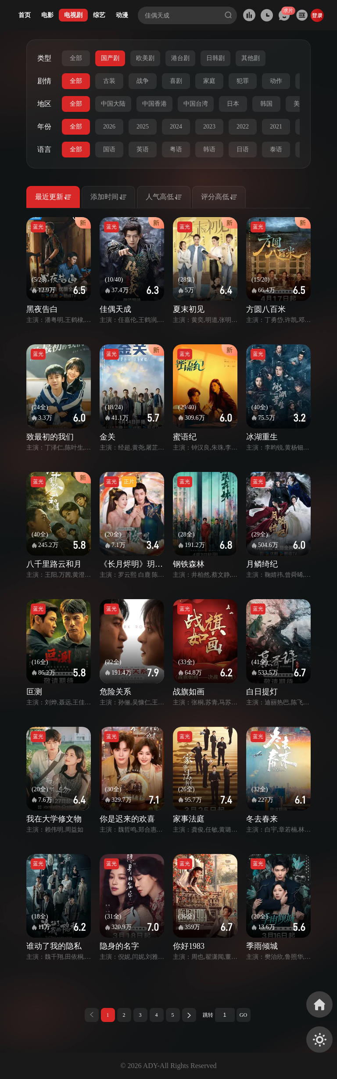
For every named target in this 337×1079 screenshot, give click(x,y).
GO (243, 1015)
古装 (109, 81)
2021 (276, 126)
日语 (243, 149)
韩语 (209, 149)
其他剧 (250, 58)
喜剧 (176, 81)
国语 (109, 149)
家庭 (209, 81)
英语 (142, 149)
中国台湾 (195, 103)
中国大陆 (113, 103)
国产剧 (110, 58)
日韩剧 (215, 58)
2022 (243, 126)
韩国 (266, 103)
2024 (176, 126)
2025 (142, 126)
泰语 (276, 149)
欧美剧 (145, 58)
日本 (233, 103)
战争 (142, 81)
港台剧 (180, 58)
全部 (76, 58)
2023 (209, 126)
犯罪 (243, 81)
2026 (109, 126)
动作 (276, 81)
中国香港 (154, 103)
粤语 (176, 149)
